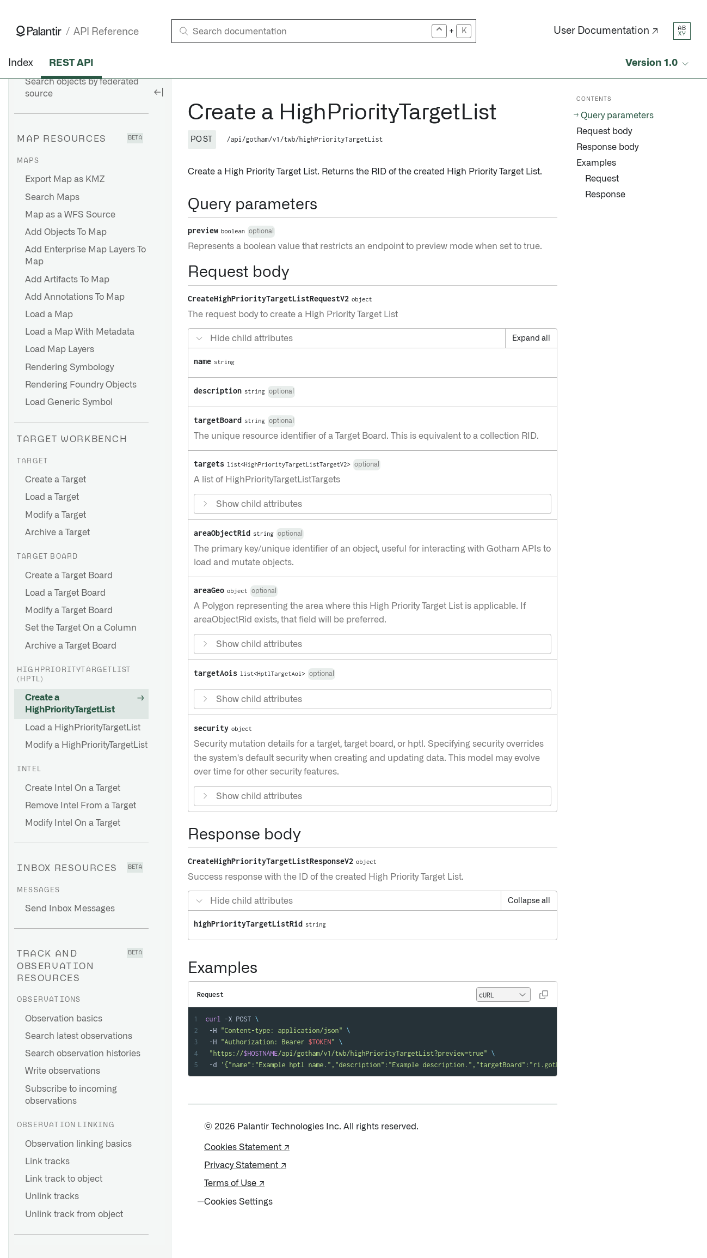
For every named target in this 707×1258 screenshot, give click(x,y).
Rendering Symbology (69, 367)
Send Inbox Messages (70, 908)
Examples (596, 163)
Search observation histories (82, 1053)
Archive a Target (57, 532)
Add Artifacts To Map (67, 279)
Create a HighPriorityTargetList (70, 703)
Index (20, 63)
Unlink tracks (52, 1196)
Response (605, 194)
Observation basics (63, 1018)
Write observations (62, 1071)
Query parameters (617, 115)
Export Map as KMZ (64, 179)
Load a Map (49, 314)
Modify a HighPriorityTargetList (86, 745)
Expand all (531, 338)
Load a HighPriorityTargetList (82, 727)
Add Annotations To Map (75, 297)
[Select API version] (658, 63)
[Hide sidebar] (158, 91)
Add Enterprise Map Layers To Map (85, 255)
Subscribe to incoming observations (71, 1095)
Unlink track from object (74, 1214)
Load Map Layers (59, 349)
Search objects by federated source (82, 87)
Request (602, 178)
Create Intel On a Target (72, 788)
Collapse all (529, 901)
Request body (604, 131)
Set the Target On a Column (81, 628)
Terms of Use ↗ (234, 1183)
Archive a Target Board (70, 646)
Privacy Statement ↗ (245, 1165)
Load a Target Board (65, 593)
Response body (607, 147)
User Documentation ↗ (606, 31)
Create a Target (55, 479)
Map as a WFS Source (70, 214)
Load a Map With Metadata (79, 332)
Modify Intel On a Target (72, 823)
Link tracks (47, 1161)
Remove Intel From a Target (80, 805)
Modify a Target (55, 515)
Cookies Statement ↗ (247, 1147)
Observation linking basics (78, 1144)
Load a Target (52, 497)
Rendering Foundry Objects (81, 384)
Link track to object (63, 1179)
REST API (71, 63)
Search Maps (52, 197)
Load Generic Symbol (69, 402)
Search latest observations (78, 1036)
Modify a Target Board (69, 610)
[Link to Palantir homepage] (39, 31)
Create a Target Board (69, 575)
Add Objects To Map (66, 232)
